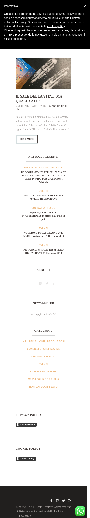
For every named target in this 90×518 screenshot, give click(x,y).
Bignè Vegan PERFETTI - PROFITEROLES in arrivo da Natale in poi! (43, 211)
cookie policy (56, 26)
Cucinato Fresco (43, 203)
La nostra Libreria (43, 367)
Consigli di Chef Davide (43, 344)
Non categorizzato (49, 163)
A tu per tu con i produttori (43, 337)
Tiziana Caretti (57, 101)
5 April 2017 (22, 101)
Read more (27, 134)
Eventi (28, 163)
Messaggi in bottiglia (43, 374)
